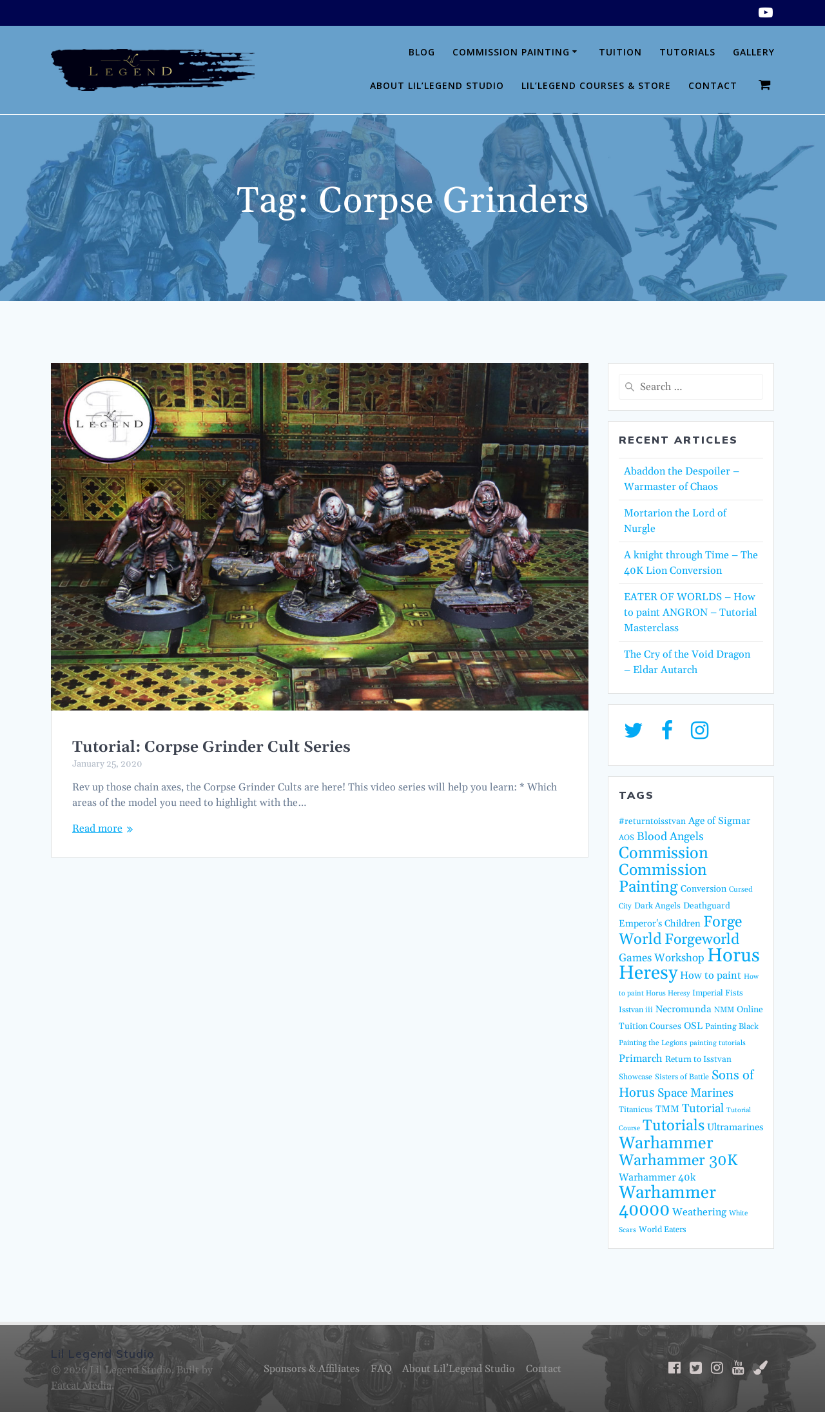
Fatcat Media (81, 1385)
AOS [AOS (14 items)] (626, 838)
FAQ (381, 1368)
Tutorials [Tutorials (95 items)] (673, 1125)
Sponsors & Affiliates (312, 1368)
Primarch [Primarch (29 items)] (641, 1059)
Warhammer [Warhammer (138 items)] (666, 1143)
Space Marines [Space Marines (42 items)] (695, 1093)
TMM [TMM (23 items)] (667, 1109)
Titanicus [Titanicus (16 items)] (636, 1109)
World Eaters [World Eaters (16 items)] (662, 1229)
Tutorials (687, 52)
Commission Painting (511, 52)
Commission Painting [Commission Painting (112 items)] (663, 878)
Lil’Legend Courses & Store (596, 85)
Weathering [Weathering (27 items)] (699, 1212)
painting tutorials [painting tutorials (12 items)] (718, 1043)
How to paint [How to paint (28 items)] (710, 976)
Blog (422, 52)
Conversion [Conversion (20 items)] (703, 889)
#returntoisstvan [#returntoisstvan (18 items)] (652, 821)
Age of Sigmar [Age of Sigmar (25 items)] (719, 821)
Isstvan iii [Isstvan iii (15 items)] (636, 1010)
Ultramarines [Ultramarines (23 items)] (735, 1127)
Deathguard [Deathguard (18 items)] (706, 906)
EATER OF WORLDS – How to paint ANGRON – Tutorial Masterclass (690, 612)
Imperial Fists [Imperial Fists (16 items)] (717, 993)
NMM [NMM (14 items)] (724, 1010)
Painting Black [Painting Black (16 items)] (732, 1026)
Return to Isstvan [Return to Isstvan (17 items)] (698, 1059)
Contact (712, 85)
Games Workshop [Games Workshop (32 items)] (661, 958)
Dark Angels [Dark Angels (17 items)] (657, 906)
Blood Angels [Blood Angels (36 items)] (670, 837)
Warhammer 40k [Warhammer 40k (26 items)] (657, 1177)
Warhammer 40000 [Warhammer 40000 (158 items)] (667, 1201)
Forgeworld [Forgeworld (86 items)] (702, 939)
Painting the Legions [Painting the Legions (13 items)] (653, 1043)
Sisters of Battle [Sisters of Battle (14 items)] (682, 1077)
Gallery (754, 52)
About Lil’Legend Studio (437, 85)
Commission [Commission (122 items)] (663, 853)
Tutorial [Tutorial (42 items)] (703, 1108)
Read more (97, 828)
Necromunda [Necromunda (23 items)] (683, 1009)
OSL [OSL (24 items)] (693, 1026)
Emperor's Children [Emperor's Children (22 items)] (660, 923)
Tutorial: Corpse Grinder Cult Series (211, 747)
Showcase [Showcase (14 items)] (635, 1077)
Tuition (620, 52)
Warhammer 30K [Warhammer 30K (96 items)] (678, 1160)
